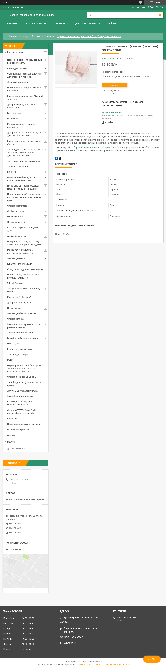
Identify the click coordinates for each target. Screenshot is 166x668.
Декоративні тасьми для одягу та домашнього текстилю (24, 134)
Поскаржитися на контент (90, 665)
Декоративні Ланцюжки (19, 302)
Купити (114, 85)
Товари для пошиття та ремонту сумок (23, 290)
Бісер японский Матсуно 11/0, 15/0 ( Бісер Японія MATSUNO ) (24, 179)
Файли (111, 23)
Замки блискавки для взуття (21, 396)
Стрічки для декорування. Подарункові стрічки (20, 403)
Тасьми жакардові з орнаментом (23, 161)
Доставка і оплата (87, 23)
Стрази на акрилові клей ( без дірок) (22, 229)
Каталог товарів (35, 23)
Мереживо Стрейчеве (18, 429)
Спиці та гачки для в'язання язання (25, 269)
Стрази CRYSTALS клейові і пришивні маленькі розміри (21, 411)
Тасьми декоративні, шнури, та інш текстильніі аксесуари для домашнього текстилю (25, 152)
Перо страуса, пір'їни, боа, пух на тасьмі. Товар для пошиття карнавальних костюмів (24, 368)
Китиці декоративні (17, 68)
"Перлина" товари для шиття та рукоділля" (95, 147)
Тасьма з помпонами (17, 166)
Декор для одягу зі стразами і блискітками (22, 106)
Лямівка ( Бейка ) (16, 258)
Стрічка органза (15, 319)
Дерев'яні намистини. (18, 82)
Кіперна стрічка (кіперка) (19, 349)
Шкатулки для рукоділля (19, 264)
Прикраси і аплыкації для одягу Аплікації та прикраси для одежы (24, 243)
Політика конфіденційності (117, 665)
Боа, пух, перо (14, 113)
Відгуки (11, 442)
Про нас (11, 435)
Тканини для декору (17, 354)
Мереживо (12, 118)
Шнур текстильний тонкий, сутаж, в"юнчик (24, 142)
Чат (152, 659)
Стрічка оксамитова (43, 36)
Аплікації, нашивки (16, 236)
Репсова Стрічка (15, 216)
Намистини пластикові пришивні (23, 424)
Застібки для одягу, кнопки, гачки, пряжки (24, 384)
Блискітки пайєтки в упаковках (22, 338)
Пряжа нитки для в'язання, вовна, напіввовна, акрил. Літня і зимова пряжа (24, 197)
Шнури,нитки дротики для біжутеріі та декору (25, 97)
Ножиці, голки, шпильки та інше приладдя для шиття (23, 276)
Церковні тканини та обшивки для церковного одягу (24, 61)
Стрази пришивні (16, 222)
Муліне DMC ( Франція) (19, 297)
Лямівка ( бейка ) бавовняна (21, 313)
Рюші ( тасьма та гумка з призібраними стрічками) (20, 251)
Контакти (62, 23)
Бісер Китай (13, 418)
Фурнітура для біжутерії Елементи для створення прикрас (24, 75)
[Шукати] (160, 15)
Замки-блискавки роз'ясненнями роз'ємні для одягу (23, 326)
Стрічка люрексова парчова (21, 377)
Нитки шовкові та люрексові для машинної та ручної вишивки (23, 187)
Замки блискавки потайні (20, 332)
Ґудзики (11, 360)
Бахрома (11, 172)
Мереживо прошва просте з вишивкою (21, 125)
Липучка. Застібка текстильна (22, 390)
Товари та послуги (19, 36)
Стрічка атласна (15, 211)
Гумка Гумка (13, 343)
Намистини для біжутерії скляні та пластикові (24, 89)
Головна (12, 23)
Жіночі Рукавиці (15, 283)
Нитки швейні (14, 308)
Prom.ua (99, 662)
